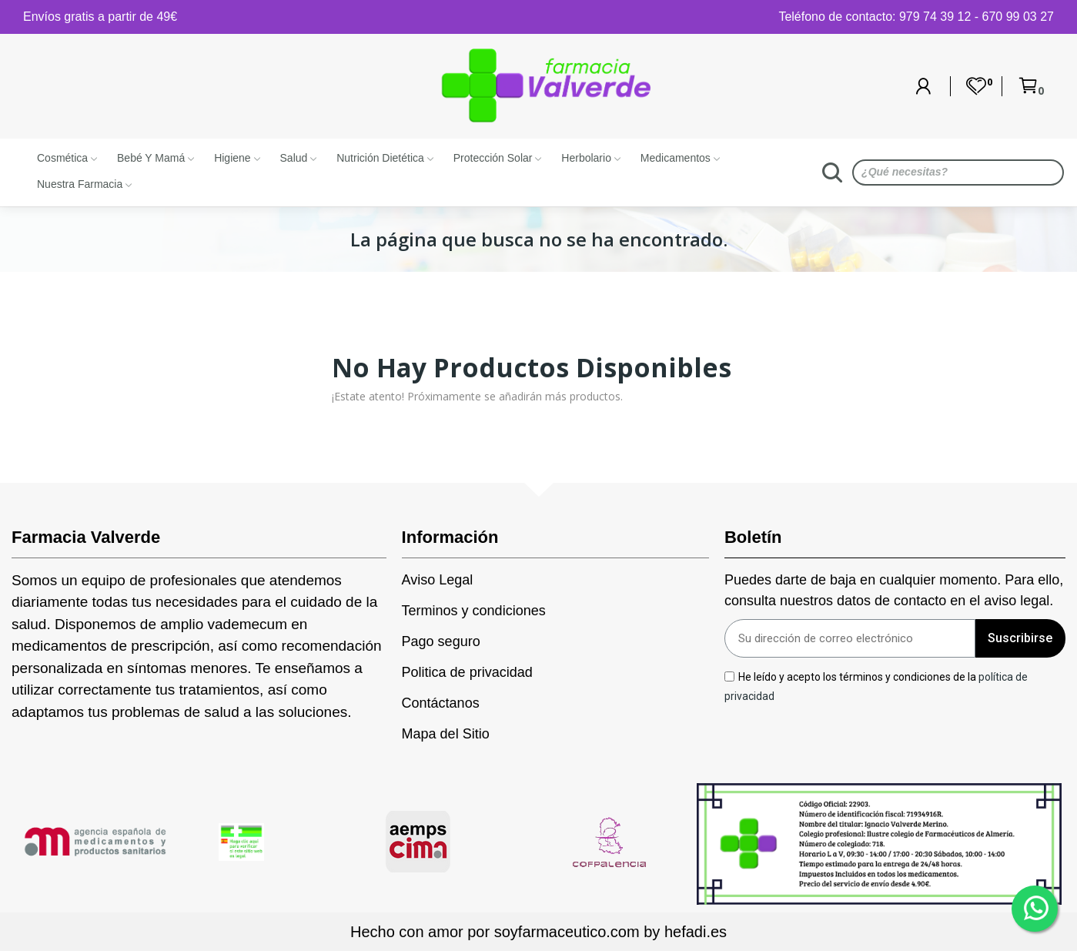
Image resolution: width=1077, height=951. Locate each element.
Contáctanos (441, 703)
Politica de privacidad (467, 672)
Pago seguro (441, 641)
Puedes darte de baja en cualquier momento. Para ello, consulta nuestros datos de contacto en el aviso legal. (893, 590)
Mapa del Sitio (446, 734)
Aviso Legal (437, 580)
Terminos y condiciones (474, 610)
